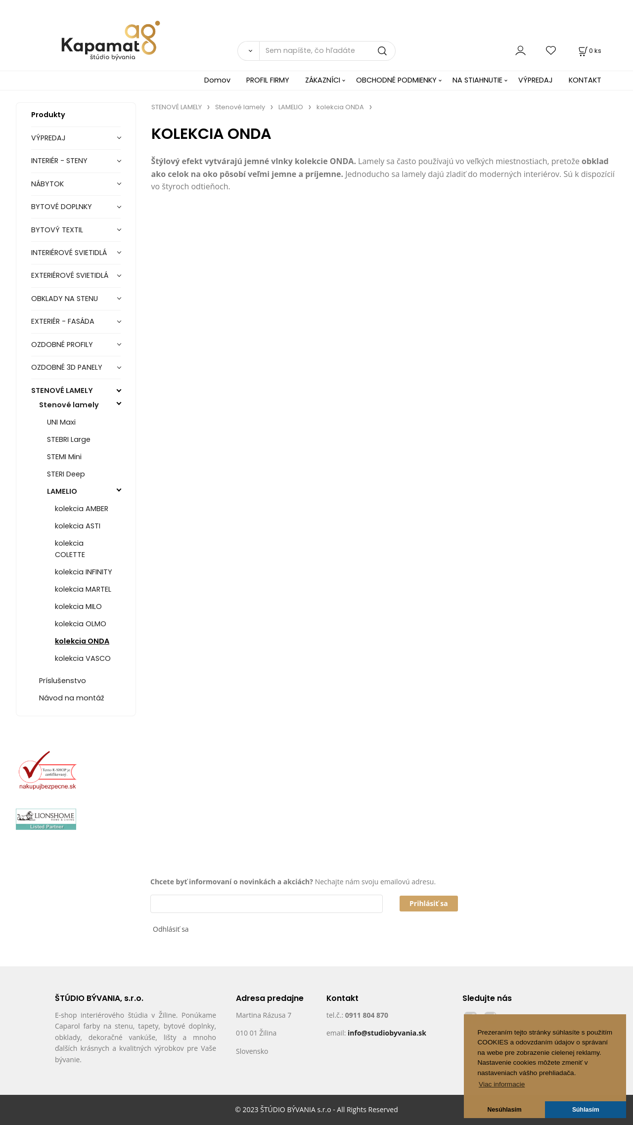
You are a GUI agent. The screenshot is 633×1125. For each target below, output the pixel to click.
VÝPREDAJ (535, 80)
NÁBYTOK (47, 184)
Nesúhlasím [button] (505, 1109)
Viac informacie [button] (502, 1084)
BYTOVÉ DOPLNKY (61, 207)
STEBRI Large (68, 439)
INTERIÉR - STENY (59, 161)
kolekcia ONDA (82, 641)
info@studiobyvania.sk (387, 1033)
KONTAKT (585, 80)
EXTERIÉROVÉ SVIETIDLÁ (69, 275)
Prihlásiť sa (428, 903)
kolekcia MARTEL (83, 589)
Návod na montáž (71, 698)
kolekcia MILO (78, 606)
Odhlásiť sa (171, 929)
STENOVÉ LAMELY (62, 390)
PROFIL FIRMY (267, 80)
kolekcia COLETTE (70, 549)
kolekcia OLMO (80, 624)
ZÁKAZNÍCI (322, 80)
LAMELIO (62, 491)
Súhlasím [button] (585, 1109)
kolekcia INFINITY (83, 572)
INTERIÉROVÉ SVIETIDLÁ (69, 253)
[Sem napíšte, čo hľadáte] (327, 51)
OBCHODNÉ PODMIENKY (396, 80)
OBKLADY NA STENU (64, 298)
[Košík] (589, 50)
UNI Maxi (61, 422)
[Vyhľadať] (248, 51)
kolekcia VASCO (83, 658)
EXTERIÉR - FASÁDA (62, 321)
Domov (217, 80)
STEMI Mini (64, 457)
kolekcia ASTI (77, 526)
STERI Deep (66, 474)
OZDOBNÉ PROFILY (62, 344)
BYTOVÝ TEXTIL (57, 230)
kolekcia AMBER (81, 509)
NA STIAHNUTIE (477, 80)
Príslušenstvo (62, 681)
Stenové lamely (69, 405)
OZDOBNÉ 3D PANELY (66, 367)
